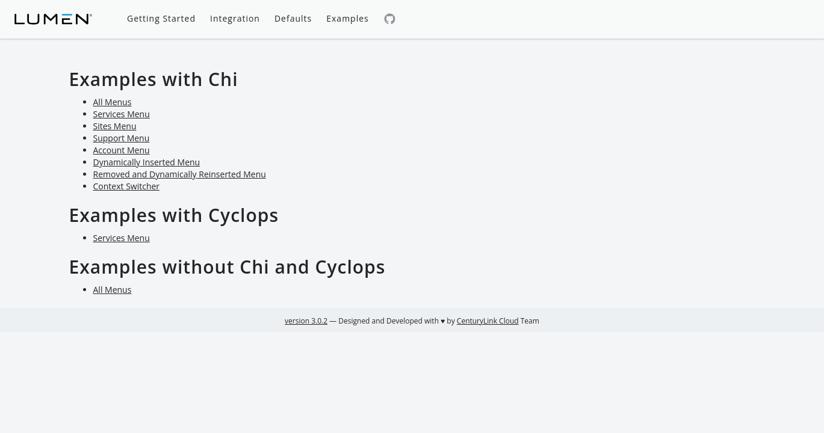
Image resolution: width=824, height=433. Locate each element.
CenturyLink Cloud (488, 321)
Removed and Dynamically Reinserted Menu (179, 174)
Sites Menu (115, 126)
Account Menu (121, 150)
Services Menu (121, 114)
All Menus (112, 102)
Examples (347, 18)
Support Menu (121, 138)
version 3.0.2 (306, 321)
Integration (235, 18)
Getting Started (161, 18)
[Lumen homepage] (53, 19)
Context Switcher (126, 186)
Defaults (293, 18)
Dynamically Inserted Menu (146, 162)
